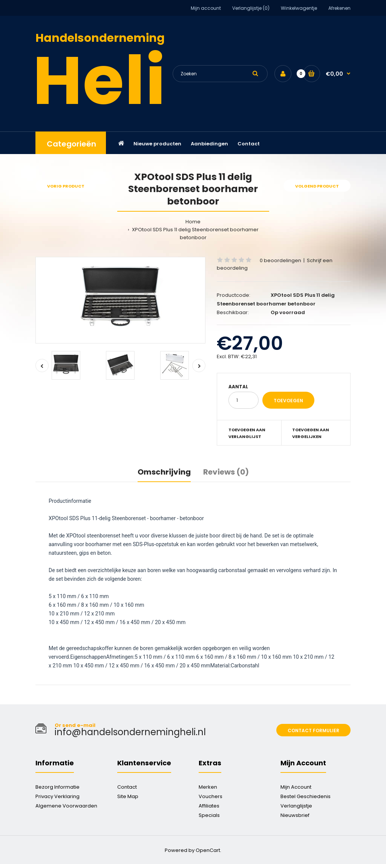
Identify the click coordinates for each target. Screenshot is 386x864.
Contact (127, 787)
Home (193, 221)
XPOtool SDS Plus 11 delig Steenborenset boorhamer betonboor (195, 233)
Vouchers (210, 796)
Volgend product (317, 186)
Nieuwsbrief (294, 815)
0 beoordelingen (280, 260)
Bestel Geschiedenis (305, 796)
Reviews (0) (226, 472)
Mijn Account (295, 787)
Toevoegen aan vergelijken (310, 433)
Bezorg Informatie (57, 787)
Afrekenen (339, 8)
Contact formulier (313, 730)
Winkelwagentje (299, 8)
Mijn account (206, 8)
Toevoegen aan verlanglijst (246, 433)
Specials (209, 815)
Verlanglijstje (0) (251, 8)
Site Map (127, 796)
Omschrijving (164, 472)
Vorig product (65, 186)
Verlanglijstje (296, 805)
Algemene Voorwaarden (66, 805)
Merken (208, 787)
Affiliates (209, 805)
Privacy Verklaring (57, 796)
